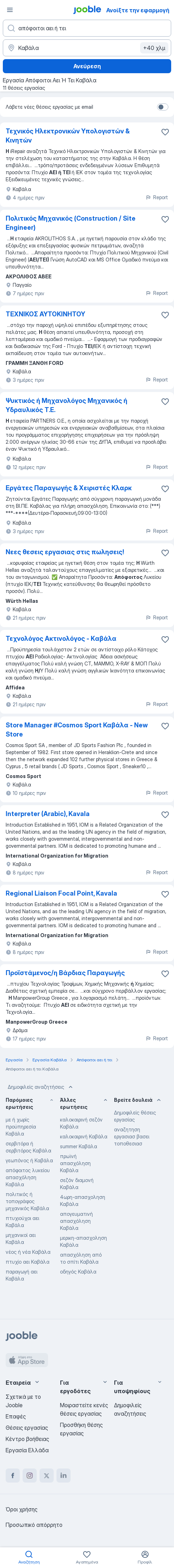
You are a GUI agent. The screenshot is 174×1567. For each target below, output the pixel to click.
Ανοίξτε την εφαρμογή (137, 10)
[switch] (162, 106)
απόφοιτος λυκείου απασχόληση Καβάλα (28, 1177)
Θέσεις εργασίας (27, 1427)
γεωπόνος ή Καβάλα (29, 1160)
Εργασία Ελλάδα (27, 1450)
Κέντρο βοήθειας (27, 1438)
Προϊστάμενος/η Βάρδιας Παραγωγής (65, 973)
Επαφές (16, 1416)
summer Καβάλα (78, 1146)
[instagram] (30, 1475)
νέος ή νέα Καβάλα (28, 1252)
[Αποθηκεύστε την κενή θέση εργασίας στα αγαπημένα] (165, 219)
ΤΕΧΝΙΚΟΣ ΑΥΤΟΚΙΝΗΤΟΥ (45, 314)
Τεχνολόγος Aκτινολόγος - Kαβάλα (61, 638)
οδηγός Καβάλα (78, 1272)
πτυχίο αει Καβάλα (27, 1262)
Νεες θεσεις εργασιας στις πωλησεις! (65, 552)
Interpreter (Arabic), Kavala (48, 813)
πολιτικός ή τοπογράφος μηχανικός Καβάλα (27, 1201)
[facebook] (13, 1475)
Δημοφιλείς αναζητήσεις (41, 1087)
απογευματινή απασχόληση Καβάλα (76, 1221)
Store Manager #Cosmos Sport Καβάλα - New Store (77, 729)
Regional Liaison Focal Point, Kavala (61, 893)
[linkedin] (63, 1475)
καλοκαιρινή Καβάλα (83, 1136)
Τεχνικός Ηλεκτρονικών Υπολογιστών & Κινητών (68, 135)
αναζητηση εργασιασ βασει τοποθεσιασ (131, 1136)
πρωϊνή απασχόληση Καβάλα (75, 1163)
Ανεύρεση (87, 66)
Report (156, 197)
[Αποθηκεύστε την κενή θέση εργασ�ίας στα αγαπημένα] (165, 132)
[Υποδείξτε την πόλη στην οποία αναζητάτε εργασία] (87, 47)
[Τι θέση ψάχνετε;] (87, 28)
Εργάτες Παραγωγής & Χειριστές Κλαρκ (69, 488)
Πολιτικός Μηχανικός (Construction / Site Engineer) (71, 223)
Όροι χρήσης (21, 1509)
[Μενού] (10, 10)
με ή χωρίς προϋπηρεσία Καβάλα (21, 1127)
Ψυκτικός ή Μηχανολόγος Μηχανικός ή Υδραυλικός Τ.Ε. (66, 405)
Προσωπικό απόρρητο (34, 1524)
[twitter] (47, 1475)
